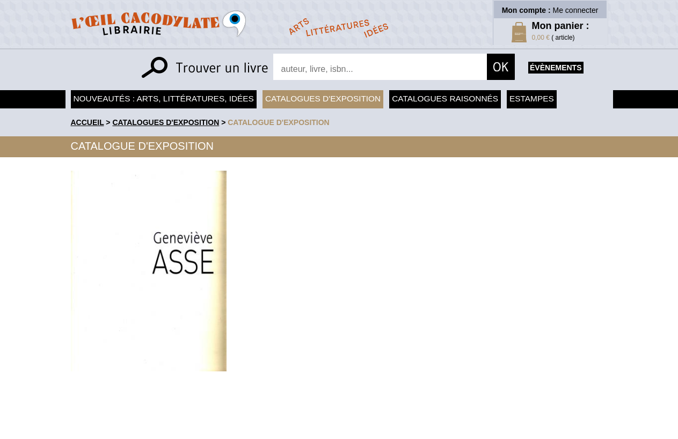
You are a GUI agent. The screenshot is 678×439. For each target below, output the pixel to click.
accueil (87, 122)
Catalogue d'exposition (279, 122)
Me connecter (576, 10)
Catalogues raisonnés (445, 98)
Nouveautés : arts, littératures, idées (164, 98)
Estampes (531, 98)
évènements (555, 67)
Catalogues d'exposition (323, 98)
